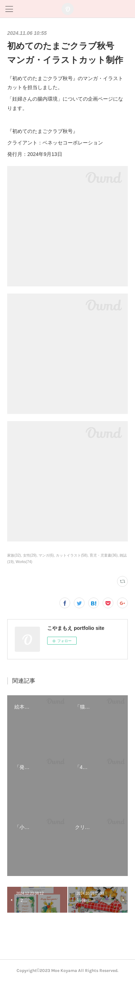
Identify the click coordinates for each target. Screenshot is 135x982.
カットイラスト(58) (71, 555)
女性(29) (30, 555)
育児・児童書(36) (104, 555)
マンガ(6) (46, 555)
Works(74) (24, 562)
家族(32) (14, 555)
